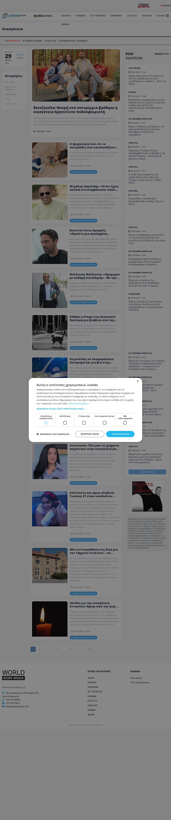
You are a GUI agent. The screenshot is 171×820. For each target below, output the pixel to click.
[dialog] (85, 410)
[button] (85, 408)
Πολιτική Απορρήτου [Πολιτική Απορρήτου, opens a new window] (78, 403)
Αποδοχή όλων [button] (120, 434)
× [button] (138, 381)
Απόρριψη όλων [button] (90, 434)
